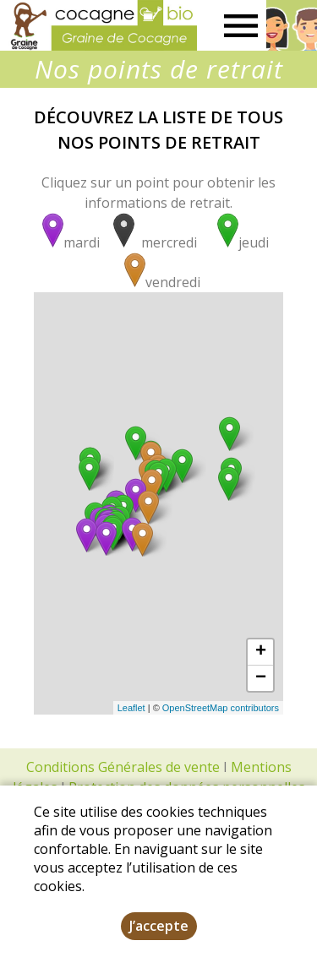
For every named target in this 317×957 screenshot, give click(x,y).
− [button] (260, 678)
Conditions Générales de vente (123, 767)
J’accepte (159, 925)
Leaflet (131, 708)
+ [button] (260, 652)
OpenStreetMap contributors (220, 708)
